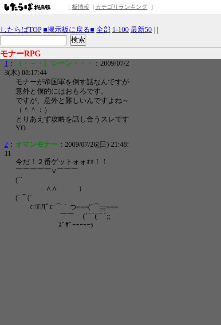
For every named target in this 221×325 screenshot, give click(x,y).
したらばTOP (20, 29)
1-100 (120, 29)
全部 (103, 29)
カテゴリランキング (121, 7)
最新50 (141, 29)
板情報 (80, 7)
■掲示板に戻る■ (68, 29)
